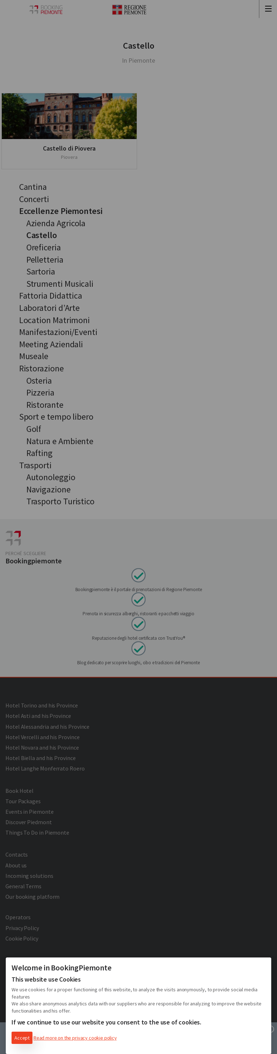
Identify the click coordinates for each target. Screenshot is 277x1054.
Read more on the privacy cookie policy (75, 1038)
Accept (22, 1038)
